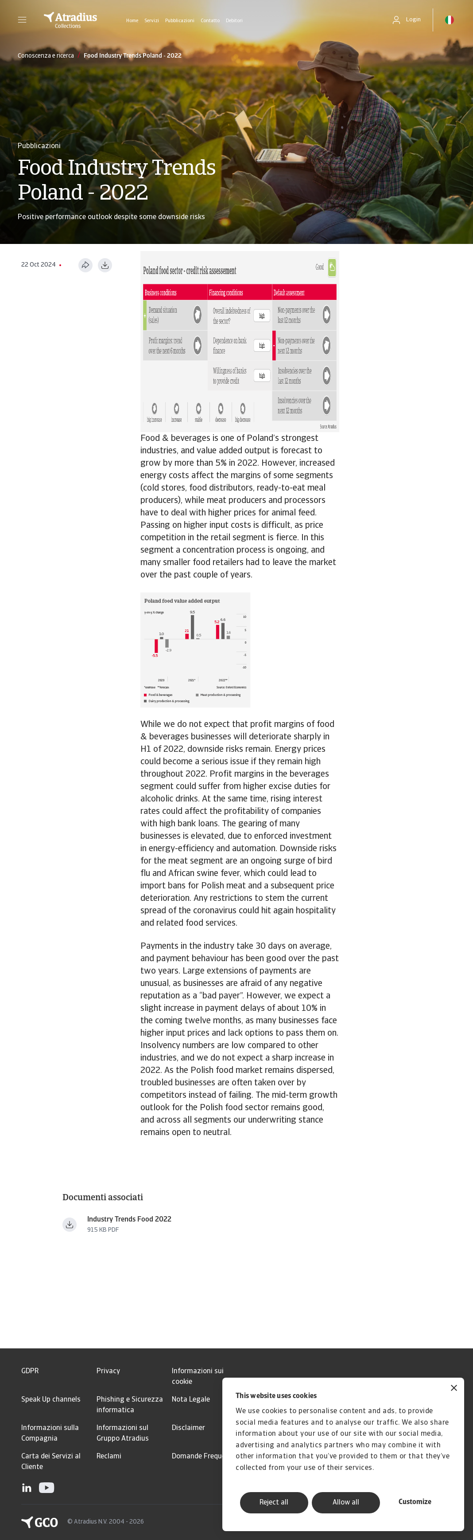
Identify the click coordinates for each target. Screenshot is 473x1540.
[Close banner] (454, 1389)
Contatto (210, 21)
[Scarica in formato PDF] (105, 265)
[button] (22, 20)
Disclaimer (188, 1428)
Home (132, 21)
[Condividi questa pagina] (85, 265)
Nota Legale (191, 1399)
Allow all (346, 1502)
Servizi (151, 21)
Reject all (274, 1502)
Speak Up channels (51, 1399)
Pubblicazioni (179, 21)
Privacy (108, 1371)
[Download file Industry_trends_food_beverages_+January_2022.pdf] (69, 1225)
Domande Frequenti (203, 1456)
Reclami (109, 1456)
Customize (415, 1502)
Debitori (234, 21)
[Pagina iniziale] (70, 20)
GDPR (30, 1371)
